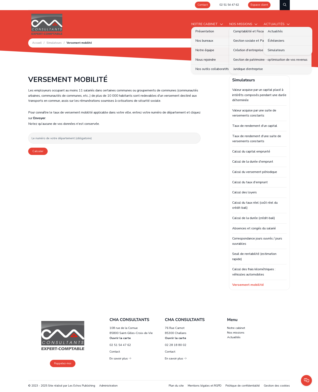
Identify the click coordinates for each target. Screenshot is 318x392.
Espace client (259, 5)
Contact (203, 5)
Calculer (37, 151)
